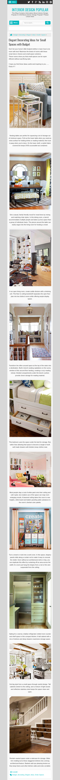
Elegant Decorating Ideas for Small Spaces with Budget (27, 42)
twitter (29, 2)
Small (36, 775)
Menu (14, 2)
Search (48, 22)
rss (40, 2)
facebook (32, 2)
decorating (21, 775)
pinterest (51, 2)
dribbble (47, 2)
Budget (14, 775)
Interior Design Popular (30, 9)
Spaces (41, 775)
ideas (32, 775)
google (36, 2)
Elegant (27, 775)
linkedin (43, 2)
